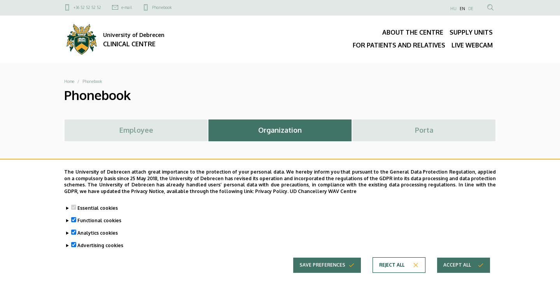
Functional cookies (99, 221)
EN (462, 8)
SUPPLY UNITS (471, 32)
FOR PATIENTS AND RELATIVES (399, 45)
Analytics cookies (97, 234)
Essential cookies (97, 209)
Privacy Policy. (272, 192)
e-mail (126, 7)
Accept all (457, 266)
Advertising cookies (100, 246)
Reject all (391, 266)
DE (470, 8)
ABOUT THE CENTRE (412, 32)
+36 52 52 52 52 (87, 7)
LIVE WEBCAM (472, 45)
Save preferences (322, 266)
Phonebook (162, 7)
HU (453, 8)
